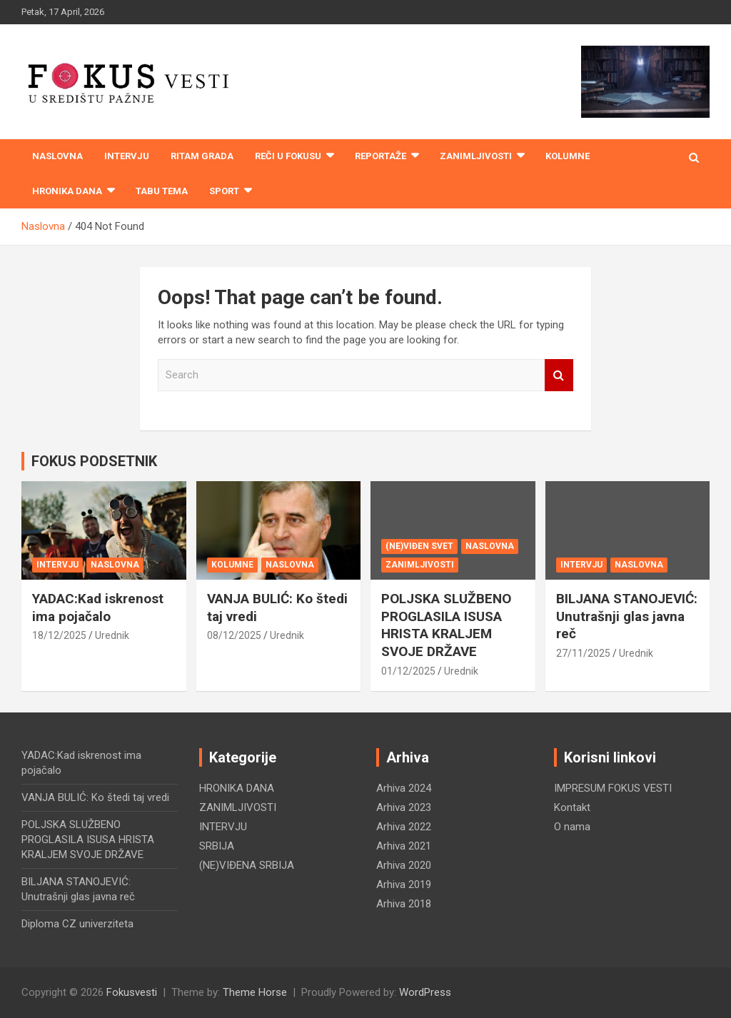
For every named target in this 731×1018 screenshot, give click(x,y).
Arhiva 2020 (403, 865)
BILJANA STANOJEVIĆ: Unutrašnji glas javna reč (626, 616)
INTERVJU (126, 156)
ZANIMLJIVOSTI (476, 156)
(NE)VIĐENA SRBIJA (246, 865)
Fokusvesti (131, 992)
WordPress (425, 992)
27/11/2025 (583, 653)
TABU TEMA (162, 191)
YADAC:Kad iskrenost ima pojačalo (97, 607)
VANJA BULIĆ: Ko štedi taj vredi (95, 797)
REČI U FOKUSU (288, 156)
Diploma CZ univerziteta (77, 923)
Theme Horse (255, 992)
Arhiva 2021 (403, 846)
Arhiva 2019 (403, 884)
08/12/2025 (234, 635)
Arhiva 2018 (403, 903)
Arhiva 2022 (403, 826)
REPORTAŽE (380, 156)
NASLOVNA (115, 565)
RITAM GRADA (202, 156)
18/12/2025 (59, 635)
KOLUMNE (567, 156)
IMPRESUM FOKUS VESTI (613, 788)
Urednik (112, 635)
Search (559, 375)
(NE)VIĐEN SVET (419, 546)
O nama (572, 826)
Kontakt (572, 807)
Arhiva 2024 (403, 788)
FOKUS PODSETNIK (94, 461)
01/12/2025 (408, 671)
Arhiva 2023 (403, 807)
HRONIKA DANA (67, 191)
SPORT (224, 191)
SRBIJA (216, 846)
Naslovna (57, 156)
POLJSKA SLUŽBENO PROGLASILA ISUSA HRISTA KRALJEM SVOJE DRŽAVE (446, 625)
